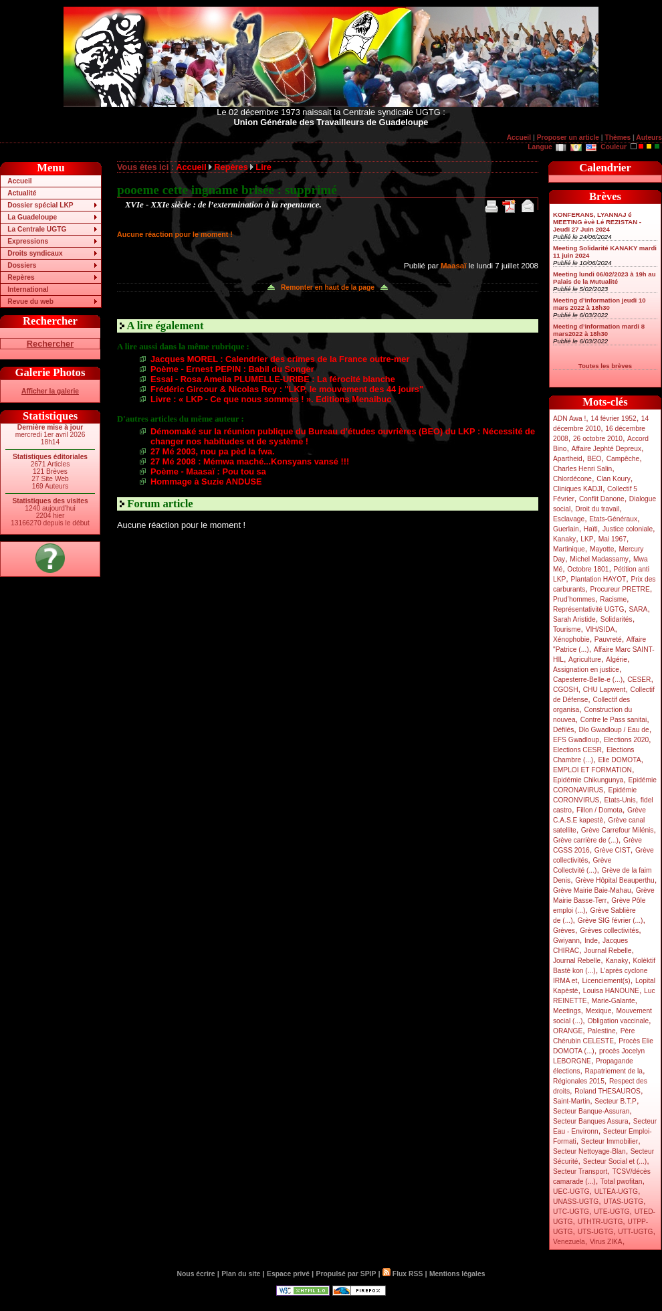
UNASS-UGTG (575, 1201)
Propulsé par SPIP (346, 1274)
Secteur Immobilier (609, 1141)
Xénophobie (571, 639)
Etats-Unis (620, 800)
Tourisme (567, 629)
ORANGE (567, 1031)
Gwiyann (566, 940)
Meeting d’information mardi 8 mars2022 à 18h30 (599, 330)
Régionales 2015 (578, 1081)
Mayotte (602, 549)
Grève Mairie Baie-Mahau (592, 890)
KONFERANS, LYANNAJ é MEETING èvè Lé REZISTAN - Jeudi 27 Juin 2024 (597, 222)
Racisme (613, 599)
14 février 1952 (613, 418)
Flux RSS (402, 1274)
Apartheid (567, 458)
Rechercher (50, 344)
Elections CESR (577, 750)
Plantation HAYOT (598, 579)
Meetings (567, 1011)
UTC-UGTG (571, 1211)
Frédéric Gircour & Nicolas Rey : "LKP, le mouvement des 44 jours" (286, 389)
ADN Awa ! (569, 418)
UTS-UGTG (595, 1231)
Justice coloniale (627, 529)
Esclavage (568, 519)
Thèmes (617, 137)
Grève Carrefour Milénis (617, 830)
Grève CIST (612, 850)
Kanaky (564, 539)
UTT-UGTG (635, 1231)
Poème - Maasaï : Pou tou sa (208, 471)
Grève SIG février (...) (610, 920)
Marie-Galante (613, 1000)
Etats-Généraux (613, 519)
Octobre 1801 (588, 569)
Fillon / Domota (599, 810)
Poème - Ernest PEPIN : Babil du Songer (232, 369)
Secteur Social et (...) (615, 1161)
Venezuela (569, 1241)
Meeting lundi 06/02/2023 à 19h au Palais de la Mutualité (604, 277)
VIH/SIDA (600, 629)
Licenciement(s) (606, 980)
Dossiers (21, 265)
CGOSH (565, 689)
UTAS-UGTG (623, 1201)
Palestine (601, 1031)
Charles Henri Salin (582, 468)
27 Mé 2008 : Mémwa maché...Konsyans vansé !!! (249, 461)
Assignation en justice (586, 669)
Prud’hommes (574, 599)
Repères (20, 277)
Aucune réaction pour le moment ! (175, 234)
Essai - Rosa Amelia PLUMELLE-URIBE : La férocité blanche (272, 379)
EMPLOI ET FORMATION (592, 770)
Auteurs (649, 137)
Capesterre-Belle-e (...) (588, 679)
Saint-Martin (571, 1101)
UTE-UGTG (611, 1211)
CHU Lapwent (604, 689)
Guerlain (566, 529)
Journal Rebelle (607, 950)
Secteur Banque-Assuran (591, 1111)
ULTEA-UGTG (616, 1191)
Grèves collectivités (609, 930)
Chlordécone (572, 479)
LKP (586, 539)
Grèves (564, 930)
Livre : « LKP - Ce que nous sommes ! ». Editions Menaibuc (270, 399)
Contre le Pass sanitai (613, 719)
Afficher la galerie (50, 391)
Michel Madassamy (599, 559)
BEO (594, 458)
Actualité (21, 193)
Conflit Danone (602, 499)
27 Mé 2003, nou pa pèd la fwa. (212, 451)
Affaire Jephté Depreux (607, 448)
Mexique (599, 1011)
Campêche (623, 458)
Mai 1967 (612, 539)
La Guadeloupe (32, 217)
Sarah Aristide (574, 619)
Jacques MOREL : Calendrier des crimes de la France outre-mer (279, 359)
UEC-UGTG (571, 1191)
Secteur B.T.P (615, 1101)
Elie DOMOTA (619, 760)
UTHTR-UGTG (600, 1221)
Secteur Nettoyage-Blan (589, 1151)
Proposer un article (568, 137)
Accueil (519, 137)
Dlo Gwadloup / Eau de (613, 729)
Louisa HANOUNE (611, 990)
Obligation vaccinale (618, 1021)
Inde (591, 940)
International (27, 289)
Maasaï (453, 266)
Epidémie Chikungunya (588, 780)
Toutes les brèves (605, 365)
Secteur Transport (580, 1171)
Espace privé (288, 1274)
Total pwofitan (621, 1181)
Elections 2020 (626, 740)
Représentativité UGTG (588, 609)
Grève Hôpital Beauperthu (614, 880)
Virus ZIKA (606, 1241)
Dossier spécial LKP (40, 205)
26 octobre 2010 (598, 438)
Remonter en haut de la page (327, 287)
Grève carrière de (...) (586, 840)
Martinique (569, 549)
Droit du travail (597, 509)
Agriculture (584, 659)
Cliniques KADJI (577, 489)
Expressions (27, 241)
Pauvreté (608, 639)
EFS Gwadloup (576, 740)
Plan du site (240, 1274)
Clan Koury (613, 479)
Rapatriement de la (614, 1071)
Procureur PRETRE (619, 589)
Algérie (616, 659)
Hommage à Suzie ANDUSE (206, 481)
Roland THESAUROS (607, 1091)
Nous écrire (196, 1274)
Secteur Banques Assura (591, 1121)
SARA (638, 609)
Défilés (563, 729)
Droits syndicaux (34, 253)
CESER (639, 679)
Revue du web (30, 301)
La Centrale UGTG (36, 229)
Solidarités (616, 619)
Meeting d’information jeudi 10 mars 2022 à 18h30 (599, 303)
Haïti (591, 529)
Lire (263, 167)
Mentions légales (457, 1274)
